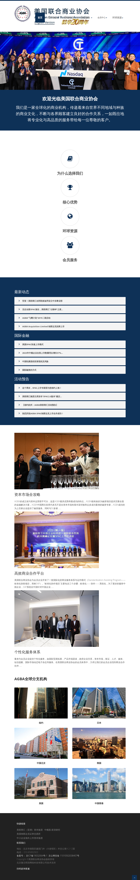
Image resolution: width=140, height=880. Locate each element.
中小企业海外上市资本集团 (30, 837)
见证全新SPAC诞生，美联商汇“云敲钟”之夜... (40, 309)
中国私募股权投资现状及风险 (33, 361)
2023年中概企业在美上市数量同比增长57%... (40, 353)
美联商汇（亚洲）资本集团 (30, 829)
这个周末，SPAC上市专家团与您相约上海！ (40, 388)
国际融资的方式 (27, 370)
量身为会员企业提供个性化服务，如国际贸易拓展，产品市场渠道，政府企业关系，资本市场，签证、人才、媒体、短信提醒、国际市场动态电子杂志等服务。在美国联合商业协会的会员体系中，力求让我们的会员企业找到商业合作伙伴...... (69, 662)
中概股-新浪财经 (52, 829)
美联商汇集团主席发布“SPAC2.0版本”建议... (40, 396)
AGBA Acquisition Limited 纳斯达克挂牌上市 (41, 326)
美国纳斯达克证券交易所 (28, 833)
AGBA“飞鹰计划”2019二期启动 (34, 318)
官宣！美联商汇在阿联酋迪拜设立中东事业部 (40, 300)
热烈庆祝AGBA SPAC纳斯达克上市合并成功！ (41, 413)
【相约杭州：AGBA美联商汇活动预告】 (38, 405)
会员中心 (102, 17)
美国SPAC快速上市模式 (30, 344)
